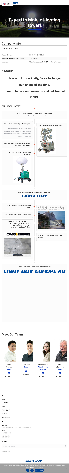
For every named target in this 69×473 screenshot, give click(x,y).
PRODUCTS (5, 413)
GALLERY (4, 420)
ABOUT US (5, 409)
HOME (3, 406)
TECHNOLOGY (6, 417)
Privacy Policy (6, 458)
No (32, 470)
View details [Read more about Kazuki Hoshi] (26, 381)
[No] (67, 468)
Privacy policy (39, 470)
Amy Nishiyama (43, 371)
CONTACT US (6, 424)
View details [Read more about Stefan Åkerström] (60, 383)
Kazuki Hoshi (26, 371)
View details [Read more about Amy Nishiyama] (43, 383)
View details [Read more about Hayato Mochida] (9, 383)
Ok (27, 470)
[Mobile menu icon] (65, 2)
